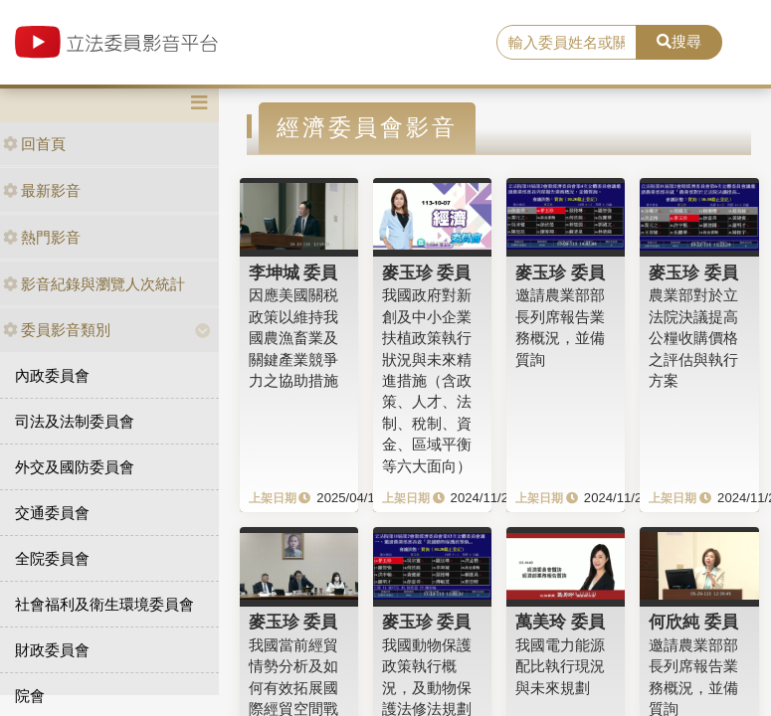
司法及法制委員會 (74, 421)
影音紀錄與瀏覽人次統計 (94, 283)
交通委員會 (52, 512)
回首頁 (34, 143)
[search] (567, 43)
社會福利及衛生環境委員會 (104, 604)
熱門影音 (42, 237)
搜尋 (679, 41)
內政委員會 (52, 375)
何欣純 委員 (693, 621)
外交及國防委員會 (74, 466)
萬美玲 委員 (560, 621)
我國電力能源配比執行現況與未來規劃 (560, 666)
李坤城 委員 (293, 272)
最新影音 (42, 190)
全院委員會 (52, 558)
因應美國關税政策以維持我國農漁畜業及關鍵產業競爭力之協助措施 (293, 337)
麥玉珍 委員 (427, 272)
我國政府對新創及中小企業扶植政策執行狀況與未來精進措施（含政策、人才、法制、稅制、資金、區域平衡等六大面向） (427, 379)
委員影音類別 (56, 329)
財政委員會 (52, 649)
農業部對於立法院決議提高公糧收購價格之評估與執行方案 (693, 337)
